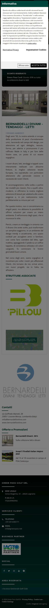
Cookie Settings (7, 602)
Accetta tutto (39, 65)
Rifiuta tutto (24, 65)
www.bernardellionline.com (14, 422)
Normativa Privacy (11, 49)
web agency (39, 604)
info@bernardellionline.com (14, 419)
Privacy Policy (27, 599)
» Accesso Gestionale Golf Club (15, 588)
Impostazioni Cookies (36, 49)
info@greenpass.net (13, 528)
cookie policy (31, 43)
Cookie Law (38, 599)
